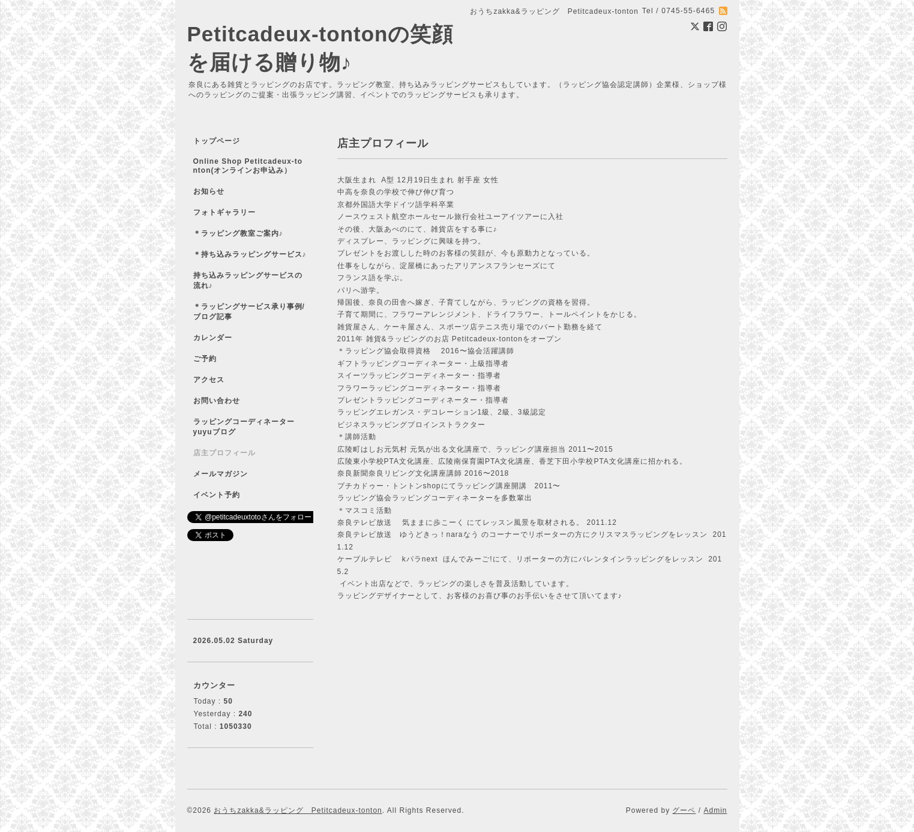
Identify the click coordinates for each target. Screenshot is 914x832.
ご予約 (205, 359)
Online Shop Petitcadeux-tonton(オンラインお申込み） (248, 166)
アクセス (208, 380)
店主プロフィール (224, 453)
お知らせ (208, 191)
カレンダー (212, 338)
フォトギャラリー (224, 212)
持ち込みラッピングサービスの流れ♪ (247, 280)
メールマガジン (220, 474)
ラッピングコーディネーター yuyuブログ (251, 426)
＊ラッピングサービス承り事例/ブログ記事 (249, 311)
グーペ (684, 810)
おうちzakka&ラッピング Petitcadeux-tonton (298, 810)
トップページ (216, 141)
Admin (715, 810)
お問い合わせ (216, 401)
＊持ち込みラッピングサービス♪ (250, 254)
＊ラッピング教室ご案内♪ (238, 233)
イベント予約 (216, 495)
